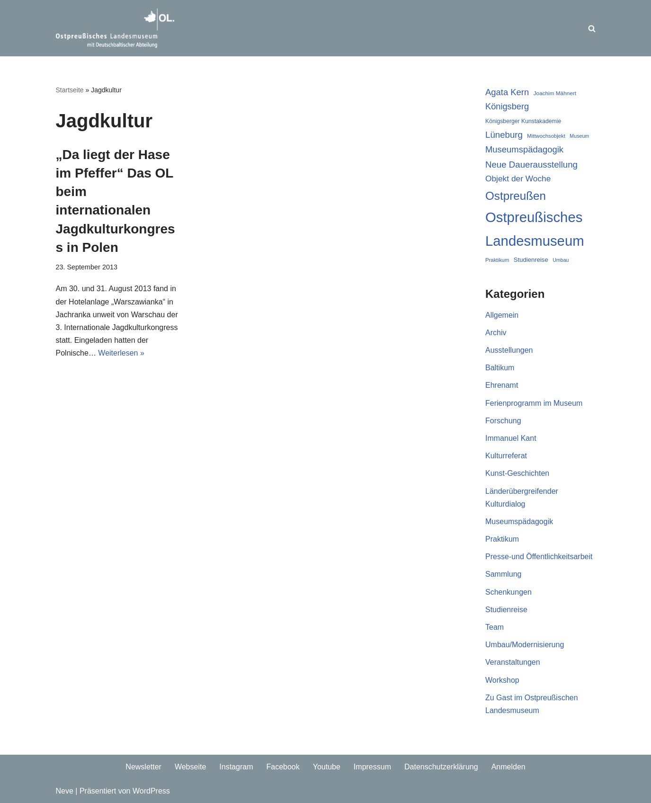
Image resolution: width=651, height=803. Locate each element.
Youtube (326, 767)
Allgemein (501, 315)
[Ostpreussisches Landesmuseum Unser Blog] (115, 28)
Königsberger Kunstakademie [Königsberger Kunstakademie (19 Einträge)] (523, 121)
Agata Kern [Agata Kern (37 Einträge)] (507, 92)
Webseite (190, 767)
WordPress (151, 791)
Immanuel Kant (510, 438)
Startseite (70, 90)
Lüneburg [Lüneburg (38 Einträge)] (504, 135)
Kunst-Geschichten (517, 473)
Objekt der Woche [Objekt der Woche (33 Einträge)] (518, 178)
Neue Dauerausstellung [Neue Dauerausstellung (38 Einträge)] (531, 165)
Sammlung (503, 574)
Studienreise (506, 610)
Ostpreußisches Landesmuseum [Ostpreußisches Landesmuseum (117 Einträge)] (534, 229)
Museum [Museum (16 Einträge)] (579, 136)
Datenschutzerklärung (441, 767)
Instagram (236, 767)
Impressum (372, 767)
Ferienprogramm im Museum (533, 403)
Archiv (495, 333)
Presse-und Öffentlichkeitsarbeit (538, 557)
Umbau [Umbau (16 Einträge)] (561, 260)
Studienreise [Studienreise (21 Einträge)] (531, 259)
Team (494, 627)
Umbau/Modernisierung (524, 645)
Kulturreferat (506, 456)
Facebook (282, 767)
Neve (64, 791)
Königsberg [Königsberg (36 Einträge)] (507, 106)
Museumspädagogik (519, 521)
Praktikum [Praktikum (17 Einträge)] (497, 260)
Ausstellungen (509, 350)
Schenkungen (508, 592)
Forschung (503, 421)
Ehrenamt (501, 385)
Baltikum (499, 368)
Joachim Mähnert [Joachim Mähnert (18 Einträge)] (555, 93)
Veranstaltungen (512, 662)
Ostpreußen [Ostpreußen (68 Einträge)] (515, 195)
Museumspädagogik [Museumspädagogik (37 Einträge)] (524, 149)
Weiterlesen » (121, 353)
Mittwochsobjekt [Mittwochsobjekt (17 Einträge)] (546, 136)
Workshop (502, 680)
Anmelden (508, 767)
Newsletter (143, 767)
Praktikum (502, 539)
